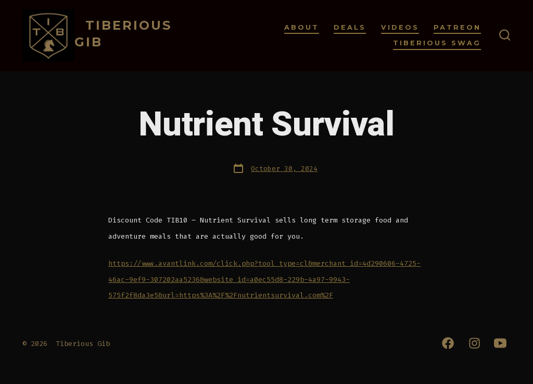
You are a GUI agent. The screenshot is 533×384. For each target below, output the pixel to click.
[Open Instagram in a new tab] (474, 343)
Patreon (457, 27)
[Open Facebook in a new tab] (448, 343)
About (301, 27)
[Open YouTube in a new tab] (500, 343)
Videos (400, 27)
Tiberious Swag (437, 43)
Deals (350, 27)
